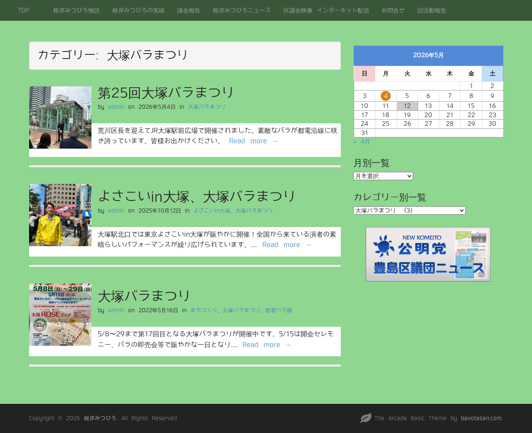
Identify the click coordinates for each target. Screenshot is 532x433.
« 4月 (361, 141)
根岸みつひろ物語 (76, 10)
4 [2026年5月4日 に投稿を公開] (386, 96)
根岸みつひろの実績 (138, 10)
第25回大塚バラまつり (166, 93)
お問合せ (393, 10)
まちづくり (203, 310)
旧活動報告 (431, 10)
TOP (23, 10)
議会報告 (188, 10)
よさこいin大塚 (211, 211)
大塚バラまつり (207, 107)
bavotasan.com (481, 418)
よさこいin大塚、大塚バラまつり (197, 196)
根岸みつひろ (100, 418)
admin (116, 107)
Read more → (253, 140)
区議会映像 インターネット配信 (326, 10)
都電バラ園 (278, 310)
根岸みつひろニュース (242, 10)
